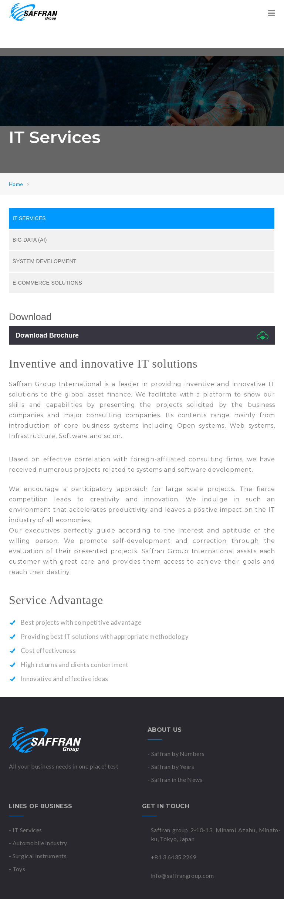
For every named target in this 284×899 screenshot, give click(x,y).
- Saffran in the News (175, 779)
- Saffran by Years (171, 766)
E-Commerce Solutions (47, 283)
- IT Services (25, 829)
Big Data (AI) (30, 240)
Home (16, 184)
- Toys (17, 868)
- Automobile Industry (38, 842)
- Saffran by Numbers (176, 753)
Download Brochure (142, 335)
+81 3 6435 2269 (173, 856)
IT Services (29, 218)
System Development (45, 261)
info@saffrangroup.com (182, 875)
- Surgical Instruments (38, 855)
